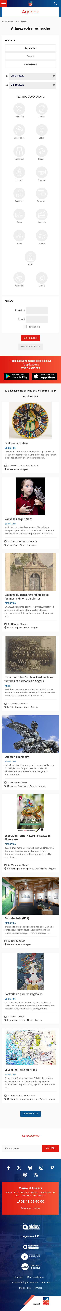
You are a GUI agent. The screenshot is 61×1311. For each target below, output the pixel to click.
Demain (41, 55)
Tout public (34, 326)
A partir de (20, 309)
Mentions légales (35, 1276)
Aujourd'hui (40, 47)
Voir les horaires (30, 1208)
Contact (19, 1276)
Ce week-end (40, 63)
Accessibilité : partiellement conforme (31, 1282)
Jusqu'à (21, 318)
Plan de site (25, 1287)
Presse (38, 1287)
